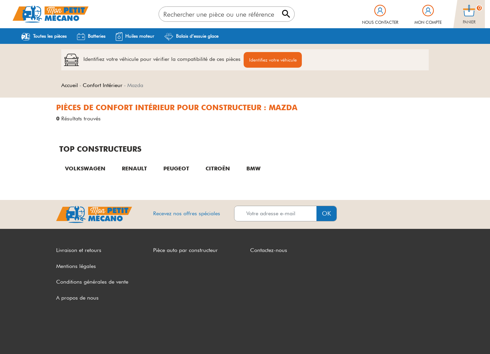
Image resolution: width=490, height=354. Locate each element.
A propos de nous (77, 298)
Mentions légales (76, 266)
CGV (62, 336)
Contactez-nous (268, 250)
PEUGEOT (176, 168)
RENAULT (134, 168)
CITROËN (218, 168)
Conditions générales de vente (92, 282)
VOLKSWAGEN (85, 168)
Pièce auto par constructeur (185, 250)
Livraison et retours (78, 250)
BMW (253, 168)
